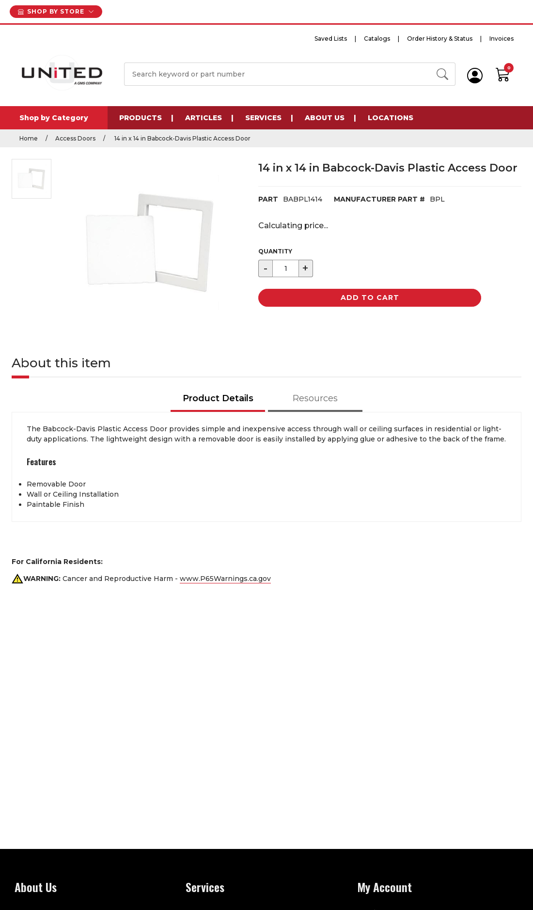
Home (28, 138)
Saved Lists (330, 38)
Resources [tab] (315, 398)
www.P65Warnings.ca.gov (225, 578)
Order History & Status (439, 38)
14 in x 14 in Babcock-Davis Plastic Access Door (182, 138)
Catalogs (377, 38)
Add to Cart (370, 297)
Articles (203, 117)
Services (263, 117)
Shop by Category (53, 117)
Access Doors (75, 138)
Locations (390, 117)
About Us (325, 117)
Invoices (501, 38)
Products (140, 117)
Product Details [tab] (218, 398)
